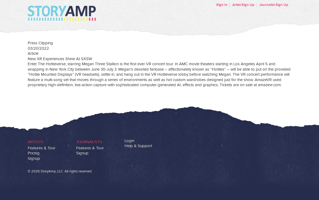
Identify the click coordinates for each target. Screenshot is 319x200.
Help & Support (138, 146)
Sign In (222, 5)
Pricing (34, 153)
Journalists (89, 142)
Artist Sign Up (243, 5)
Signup (34, 158)
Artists (36, 142)
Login (129, 141)
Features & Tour (41, 148)
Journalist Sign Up (273, 5)
